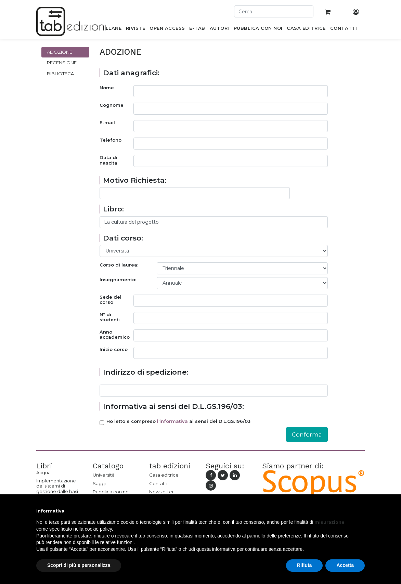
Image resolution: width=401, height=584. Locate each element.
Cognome (112, 105)
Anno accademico (115, 334)
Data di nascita (108, 160)
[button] (361, 510)
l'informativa (172, 421)
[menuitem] (110, 29)
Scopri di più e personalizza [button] (78, 565)
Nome (107, 87)
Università (104, 475)
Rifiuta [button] (304, 565)
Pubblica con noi (111, 491)
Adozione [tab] (59, 52)
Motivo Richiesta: (134, 180)
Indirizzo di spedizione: (145, 372)
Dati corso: (123, 238)
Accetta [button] (345, 565)
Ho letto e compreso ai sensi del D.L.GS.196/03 (178, 421)
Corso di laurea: (119, 265)
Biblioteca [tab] (60, 73)
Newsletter (161, 491)
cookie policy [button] (98, 529)
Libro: (113, 209)
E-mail (107, 122)
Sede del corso (110, 300)
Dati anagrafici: (131, 72)
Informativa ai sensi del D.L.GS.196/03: (173, 406)
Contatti (158, 483)
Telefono (110, 140)
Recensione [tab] (62, 62)
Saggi (99, 483)
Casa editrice (164, 475)
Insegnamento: (118, 279)
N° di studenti (110, 317)
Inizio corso (114, 349)
